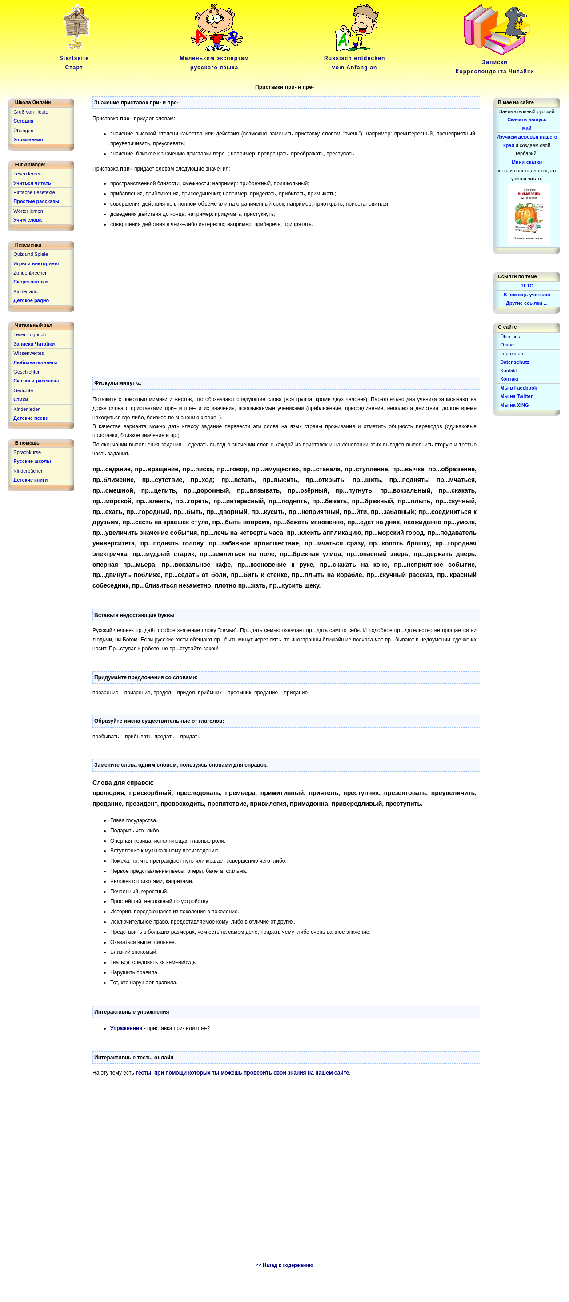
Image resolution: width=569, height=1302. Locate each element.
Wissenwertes (28, 353)
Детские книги (30, 479)
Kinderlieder (26, 409)
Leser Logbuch (29, 334)
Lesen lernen (27, 173)
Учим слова (27, 220)
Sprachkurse (27, 452)
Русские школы (32, 461)
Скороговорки (30, 281)
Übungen (23, 130)
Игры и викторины (36, 263)
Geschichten (26, 371)
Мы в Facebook (518, 387)
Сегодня (23, 120)
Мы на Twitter (516, 396)
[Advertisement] (284, 297)
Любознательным (35, 362)
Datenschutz (514, 362)
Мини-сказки (527, 162)
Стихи (20, 399)
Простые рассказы (36, 201)
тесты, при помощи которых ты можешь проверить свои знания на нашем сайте (242, 1073)
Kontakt (508, 370)
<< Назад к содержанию (284, 1265)
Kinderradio (25, 291)
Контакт (509, 379)
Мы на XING (514, 405)
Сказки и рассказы (36, 380)
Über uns (510, 336)
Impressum (512, 353)
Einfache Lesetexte (34, 192)
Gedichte (23, 390)
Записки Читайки (34, 343)
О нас (507, 344)
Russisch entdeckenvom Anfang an (354, 58)
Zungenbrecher (30, 272)
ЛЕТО (526, 285)
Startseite (75, 58)
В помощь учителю (526, 294)
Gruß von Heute (30, 112)
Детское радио (31, 300)
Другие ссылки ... (527, 303)
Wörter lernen (28, 211)
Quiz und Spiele (30, 254)
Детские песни (30, 418)
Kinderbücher (27, 471)
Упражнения (126, 1028)
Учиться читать (32, 183)
